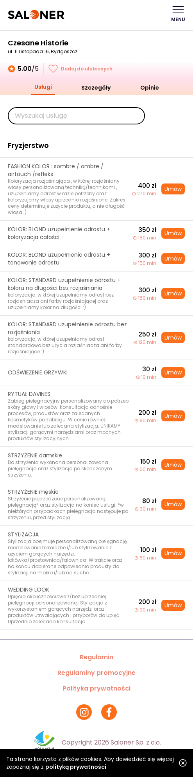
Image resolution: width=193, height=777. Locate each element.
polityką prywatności (75, 767)
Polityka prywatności (96, 688)
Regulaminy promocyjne (96, 672)
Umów (173, 189)
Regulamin (96, 657)
